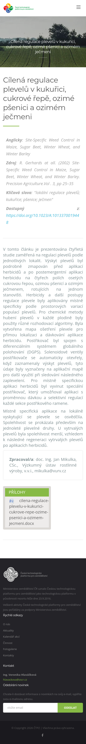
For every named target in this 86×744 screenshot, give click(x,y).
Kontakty (8, 655)
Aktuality (8, 630)
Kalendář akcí (11, 636)
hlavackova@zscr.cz (15, 679)
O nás (6, 624)
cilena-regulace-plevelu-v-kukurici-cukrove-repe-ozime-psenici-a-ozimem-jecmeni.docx (29, 512)
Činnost (7, 643)
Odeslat (70, 708)
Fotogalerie (10, 649)
